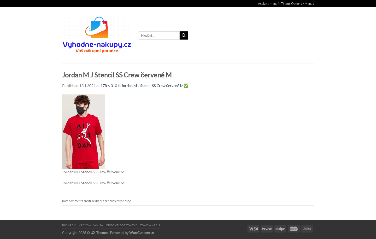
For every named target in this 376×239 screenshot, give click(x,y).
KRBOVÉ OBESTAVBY (121, 225)
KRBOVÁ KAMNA (91, 225)
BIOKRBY (69, 225)
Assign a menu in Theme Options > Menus (286, 4)
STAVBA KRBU (150, 225)
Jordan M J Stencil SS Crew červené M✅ (154, 85)
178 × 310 (108, 85)
